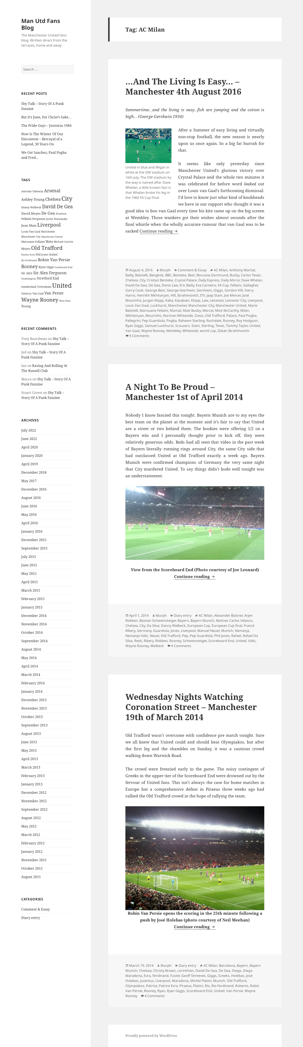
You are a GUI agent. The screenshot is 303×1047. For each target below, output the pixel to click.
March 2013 (30, 767)
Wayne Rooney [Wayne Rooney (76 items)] (39, 299)
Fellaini (235, 285)
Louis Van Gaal (137, 305)
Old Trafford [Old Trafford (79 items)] (46, 247)
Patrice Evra (168, 985)
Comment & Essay (35, 909)
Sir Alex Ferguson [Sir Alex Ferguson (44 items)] (49, 272)
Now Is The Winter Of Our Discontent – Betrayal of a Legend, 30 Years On (42, 139)
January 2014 (32, 691)
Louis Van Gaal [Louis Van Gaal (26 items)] (30, 231)
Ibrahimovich (187, 295)
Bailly (129, 275)
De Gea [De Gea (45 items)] (48, 213)
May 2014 (29, 657)
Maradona (180, 980)
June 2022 (29, 438)
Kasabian (182, 300)
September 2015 (34, 548)
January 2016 (32, 531)
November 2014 (34, 624)
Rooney (229, 320)
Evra (147, 975)
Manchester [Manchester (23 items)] (48, 231)
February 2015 (33, 598)
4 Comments (181, 645)
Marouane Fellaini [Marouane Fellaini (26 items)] (33, 241)
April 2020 (29, 447)
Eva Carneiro (206, 285)
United (254, 325)
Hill (173, 295)
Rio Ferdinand (222, 985)
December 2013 (34, 699)
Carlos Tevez (251, 275)
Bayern (183, 620)
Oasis (199, 315)
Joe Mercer (232, 295)
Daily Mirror (230, 280)
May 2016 (29, 514)
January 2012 (32, 851)
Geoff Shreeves (193, 975)
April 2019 (29, 463)
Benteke (179, 275)
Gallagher (250, 285)
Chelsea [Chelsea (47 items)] (53, 199)
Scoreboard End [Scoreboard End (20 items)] (63, 267)
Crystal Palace (186, 280)
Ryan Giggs (134, 325)
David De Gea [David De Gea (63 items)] (57, 206)
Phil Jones (222, 635)
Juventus (147, 980)
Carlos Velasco (240, 620)
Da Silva (153, 625)
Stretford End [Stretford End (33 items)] (48, 278)
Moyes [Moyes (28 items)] (25, 248)
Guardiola (161, 630)
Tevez (219, 325)
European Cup (198, 625)
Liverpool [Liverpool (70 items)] (49, 224)
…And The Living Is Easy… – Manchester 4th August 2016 (183, 86)
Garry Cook (134, 290)
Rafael (236, 635)
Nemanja (242, 630)
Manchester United (231, 305)
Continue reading (159, 231)
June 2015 (29, 565)
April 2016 (29, 522)
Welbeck (157, 645)
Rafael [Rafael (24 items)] (53, 254)
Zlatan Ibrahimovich (233, 330)
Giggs (218, 290)
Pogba (171, 320)
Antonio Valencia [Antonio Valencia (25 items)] (32, 191)
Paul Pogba (247, 315)
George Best (155, 290)
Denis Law (170, 285)
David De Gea (136, 285)
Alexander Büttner (228, 615)
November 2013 (34, 708)
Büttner (222, 620)
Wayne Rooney (153, 330)
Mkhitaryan (134, 315)
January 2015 (32, 607)
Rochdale (213, 320)
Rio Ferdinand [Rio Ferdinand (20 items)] (29, 260)
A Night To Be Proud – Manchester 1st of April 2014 (184, 391)
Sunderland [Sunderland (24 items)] (28, 287)
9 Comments (139, 335)
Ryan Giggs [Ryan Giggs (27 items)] (46, 267)
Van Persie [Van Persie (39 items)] (54, 293)
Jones (175, 630)
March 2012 (30, 834)
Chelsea (131, 280)
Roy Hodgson (247, 320)
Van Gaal (132, 330)
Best (191, 275)
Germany (144, 630)
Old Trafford (215, 315)
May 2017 (29, 480)
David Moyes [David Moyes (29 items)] (31, 213)
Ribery (149, 640)
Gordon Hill (234, 290)
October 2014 (32, 632)
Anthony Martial (242, 270)
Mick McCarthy (227, 310)
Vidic (252, 640)
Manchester (177, 305)
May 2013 (29, 750)
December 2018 (34, 472)
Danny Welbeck (173, 625)
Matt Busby (192, 310)
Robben (161, 640)
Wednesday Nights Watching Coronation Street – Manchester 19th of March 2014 (191, 706)
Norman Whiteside (178, 315)
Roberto (241, 985)
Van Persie (234, 990)
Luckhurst (158, 305)
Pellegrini (132, 320)
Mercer (207, 310)
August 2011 (31, 876)
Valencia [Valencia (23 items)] (26, 293)
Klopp (195, 300)
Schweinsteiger (195, 640)
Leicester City (235, 300)
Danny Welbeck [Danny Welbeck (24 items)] (31, 207)
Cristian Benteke (160, 280)
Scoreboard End (221, 640)
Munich (227, 630)
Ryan (161, 990)
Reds (138, 640)
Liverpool (255, 300)
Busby (234, 275)
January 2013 (32, 784)
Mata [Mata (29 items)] (49, 241)
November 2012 (34, 800)
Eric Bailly (186, 285)
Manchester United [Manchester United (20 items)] (51, 236)
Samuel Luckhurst (159, 325)
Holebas (237, 975)
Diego (236, 970)
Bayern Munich (202, 620)
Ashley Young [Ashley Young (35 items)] (32, 199)
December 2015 (34, 539)
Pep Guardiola (153, 320)
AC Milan (221, 270)
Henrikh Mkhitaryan (153, 295)
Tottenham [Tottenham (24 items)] (44, 287)
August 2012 (31, 817)
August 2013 (31, 733)
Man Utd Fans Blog (40, 24)
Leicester (216, 300)
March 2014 (30, 674)
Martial (175, 310)
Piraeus (185, 985)
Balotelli (141, 275)
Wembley (173, 330)
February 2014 (33, 683)
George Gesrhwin (181, 290)
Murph (165, 270)
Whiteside (190, 330)
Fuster (175, 975)
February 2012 (33, 843)
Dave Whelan (251, 280)
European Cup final (227, 625)
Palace (231, 315)
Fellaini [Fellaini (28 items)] (26, 219)
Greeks (224, 975)
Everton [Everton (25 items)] (61, 213)
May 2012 (29, 826)
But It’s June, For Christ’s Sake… (46, 117)
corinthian (185, 970)
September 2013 (34, 725)
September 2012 (34, 809)
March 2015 (30, 590)
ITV (202, 295)
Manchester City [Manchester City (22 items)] (31, 236)
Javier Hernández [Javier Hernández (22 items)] (56, 219)
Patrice (151, 985)
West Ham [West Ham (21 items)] (64, 300)
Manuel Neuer (208, 630)
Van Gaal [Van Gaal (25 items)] (38, 293)
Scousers (182, 325)
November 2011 (34, 859)
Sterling (207, 325)
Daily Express (208, 280)
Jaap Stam (214, 295)
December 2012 (34, 792)
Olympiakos (134, 985)
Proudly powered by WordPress (151, 1035)
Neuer (154, 635)
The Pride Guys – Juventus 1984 (46, 125)
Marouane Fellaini (154, 310)
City (142, 280)
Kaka (169, 300)
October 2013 (32, 716)
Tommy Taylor (237, 325)
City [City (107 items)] (66, 198)
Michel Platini (200, 980)
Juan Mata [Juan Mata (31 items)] (28, 225)
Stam (195, 325)
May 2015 (29, 573)
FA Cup (223, 285)
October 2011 (32, 868)
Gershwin (204, 290)
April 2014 (29, 666)
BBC (168, 275)
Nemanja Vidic (136, 635)
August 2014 (31, 649)
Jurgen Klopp (153, 300)
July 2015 (28, 556)
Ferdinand (160, 975)
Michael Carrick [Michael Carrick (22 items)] (63, 241)
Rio (207, 985)
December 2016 (34, 489)
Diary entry (30, 917)
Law (205, 300)
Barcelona (227, 965)
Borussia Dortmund (212, 275)
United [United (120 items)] (62, 285)
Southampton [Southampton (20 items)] (28, 278)
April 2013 (29, 758)
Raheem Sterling (191, 320)
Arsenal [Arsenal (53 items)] (52, 191)
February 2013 (33, 775)
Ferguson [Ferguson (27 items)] (38, 219)
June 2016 (29, 506)
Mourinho (153, 315)
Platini (198, 985)
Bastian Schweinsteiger (158, 620)
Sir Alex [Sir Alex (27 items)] (26, 273)
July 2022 (28, 430)
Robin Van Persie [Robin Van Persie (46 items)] (54, 259)
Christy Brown (164, 970)
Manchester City (201, 305)
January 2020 (32, 455)
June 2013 (29, 741)
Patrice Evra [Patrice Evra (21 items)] (28, 254)
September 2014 (34, 640)
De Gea (154, 285)
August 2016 (31, 497)
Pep (185, 635)
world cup (208, 330)
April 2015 (29, 581)
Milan (244, 310)
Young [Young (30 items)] (26, 306)
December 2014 (34, 615)
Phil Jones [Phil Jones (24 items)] (42, 254)
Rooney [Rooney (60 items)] (29, 266)
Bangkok (156, 275)
